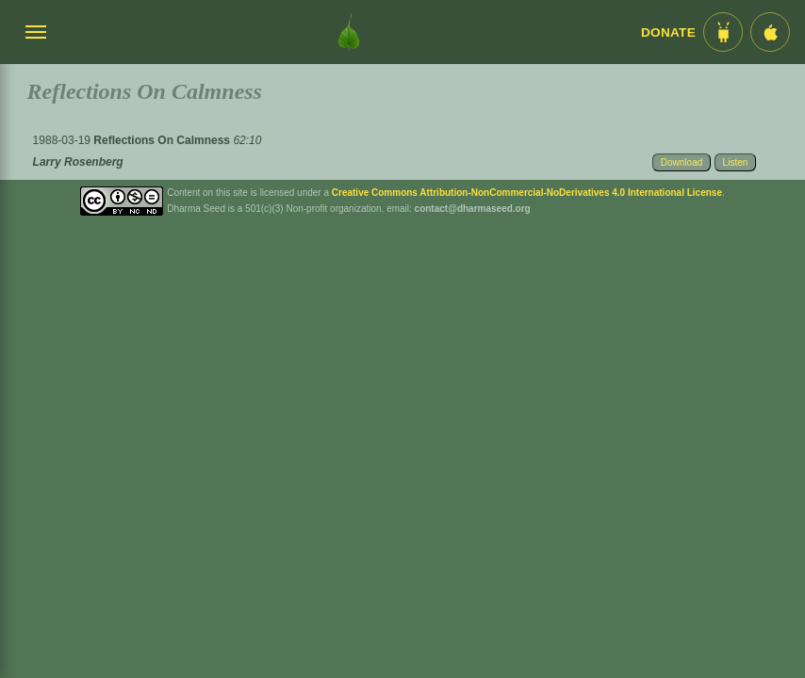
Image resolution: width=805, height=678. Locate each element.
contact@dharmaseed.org (473, 208)
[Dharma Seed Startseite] (349, 32)
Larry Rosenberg (78, 162)
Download (681, 162)
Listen (735, 162)
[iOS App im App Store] (770, 32)
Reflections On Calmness (163, 140)
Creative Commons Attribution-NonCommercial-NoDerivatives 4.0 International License (527, 192)
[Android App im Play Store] (723, 32)
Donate (668, 32)
